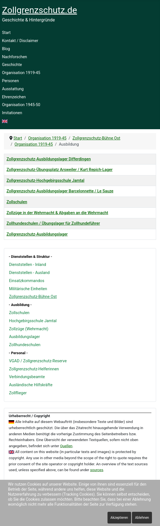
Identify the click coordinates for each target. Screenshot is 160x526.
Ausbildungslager (24, 336)
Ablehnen (142, 518)
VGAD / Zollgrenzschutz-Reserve (38, 361)
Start (6, 32)
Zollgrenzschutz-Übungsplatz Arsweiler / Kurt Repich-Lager (59, 169)
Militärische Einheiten (28, 289)
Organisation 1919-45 (21, 72)
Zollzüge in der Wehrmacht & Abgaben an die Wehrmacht (57, 213)
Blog (6, 49)
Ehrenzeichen (14, 97)
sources (96, 470)
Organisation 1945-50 (21, 104)
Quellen (66, 446)
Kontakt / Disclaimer (20, 40)
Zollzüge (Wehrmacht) (28, 329)
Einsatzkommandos (26, 280)
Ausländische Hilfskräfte (30, 385)
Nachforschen (14, 57)
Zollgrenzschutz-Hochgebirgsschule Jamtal (45, 180)
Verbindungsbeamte (27, 377)
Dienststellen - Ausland (29, 272)
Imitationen (12, 113)
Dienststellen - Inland (27, 264)
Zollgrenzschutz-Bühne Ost (33, 296)
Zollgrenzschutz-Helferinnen (34, 369)
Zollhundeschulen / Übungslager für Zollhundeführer (53, 223)
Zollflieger (18, 393)
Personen (10, 81)
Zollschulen (19, 312)
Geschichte (12, 64)
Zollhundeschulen (24, 344)
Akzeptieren (119, 518)
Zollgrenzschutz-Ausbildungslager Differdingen (48, 159)
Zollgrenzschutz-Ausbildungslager (37, 234)
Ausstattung (13, 89)
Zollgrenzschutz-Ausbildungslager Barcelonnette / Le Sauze (59, 191)
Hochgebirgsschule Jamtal (32, 321)
